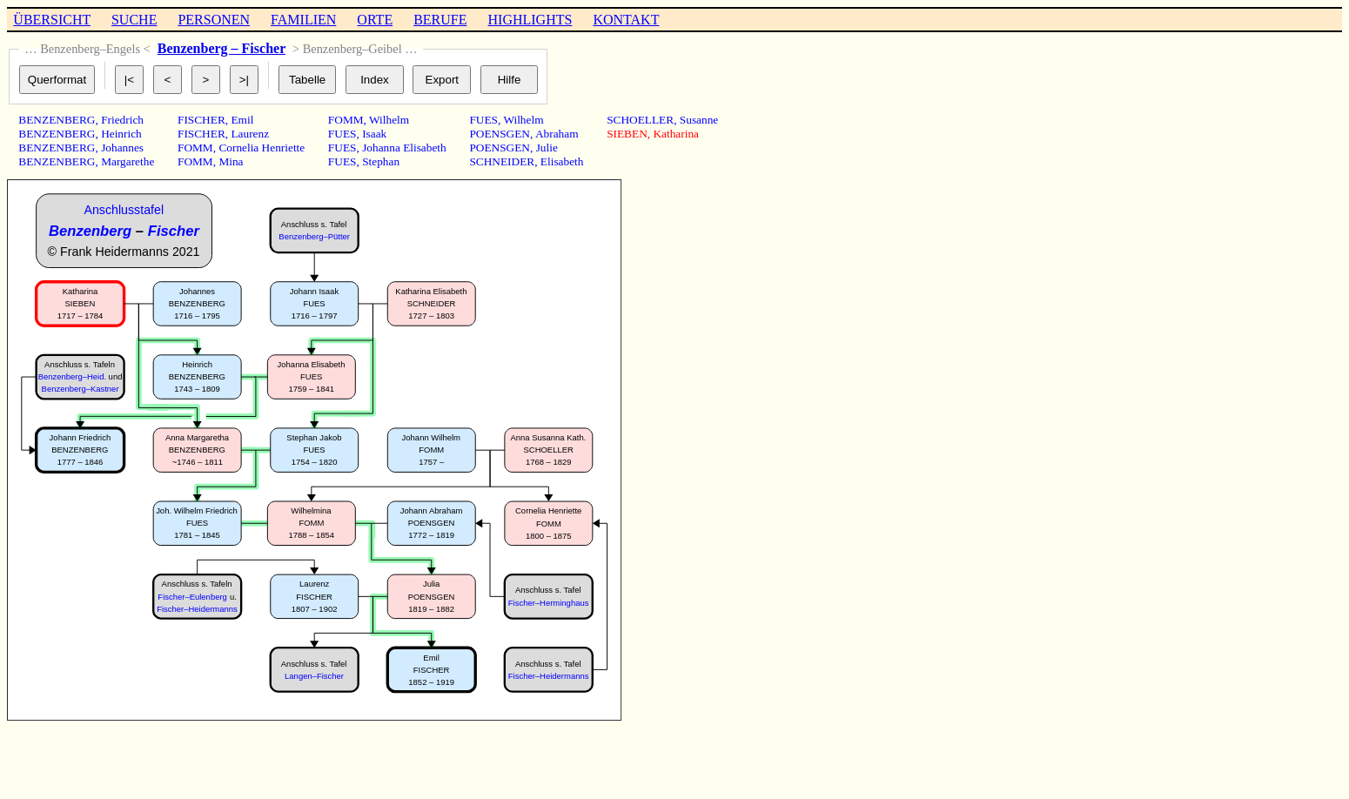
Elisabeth (562, 161)
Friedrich (122, 119)
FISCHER (201, 119)
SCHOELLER (640, 119)
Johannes (122, 147)
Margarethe (127, 161)
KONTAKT (626, 19)
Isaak (374, 133)
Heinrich (121, 133)
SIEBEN (627, 133)
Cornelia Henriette (261, 147)
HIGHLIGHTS (530, 19)
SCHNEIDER (501, 161)
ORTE (375, 19)
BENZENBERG (56, 119)
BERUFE (439, 19)
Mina (230, 161)
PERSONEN (214, 19)
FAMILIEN (303, 19)
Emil (242, 119)
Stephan (380, 161)
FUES (342, 133)
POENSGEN (499, 133)
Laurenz (250, 133)
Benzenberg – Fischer (221, 48)
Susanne (699, 119)
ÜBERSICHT (52, 19)
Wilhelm (389, 119)
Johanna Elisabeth (404, 147)
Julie (547, 147)
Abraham (557, 133)
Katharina (676, 133)
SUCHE (134, 19)
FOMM (195, 147)
